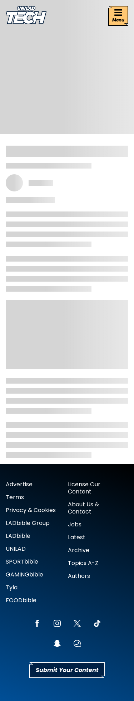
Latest (76, 537)
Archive (78, 550)
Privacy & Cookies (31, 510)
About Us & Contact (83, 508)
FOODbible (21, 600)
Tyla (12, 587)
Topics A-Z (83, 563)
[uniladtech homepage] (26, 16)
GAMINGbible (24, 574)
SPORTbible (22, 562)
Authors (79, 576)
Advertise (19, 484)
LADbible (18, 536)
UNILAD (16, 549)
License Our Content (84, 488)
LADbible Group (28, 523)
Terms (15, 497)
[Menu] (118, 15)
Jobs (74, 524)
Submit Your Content (67, 670)
